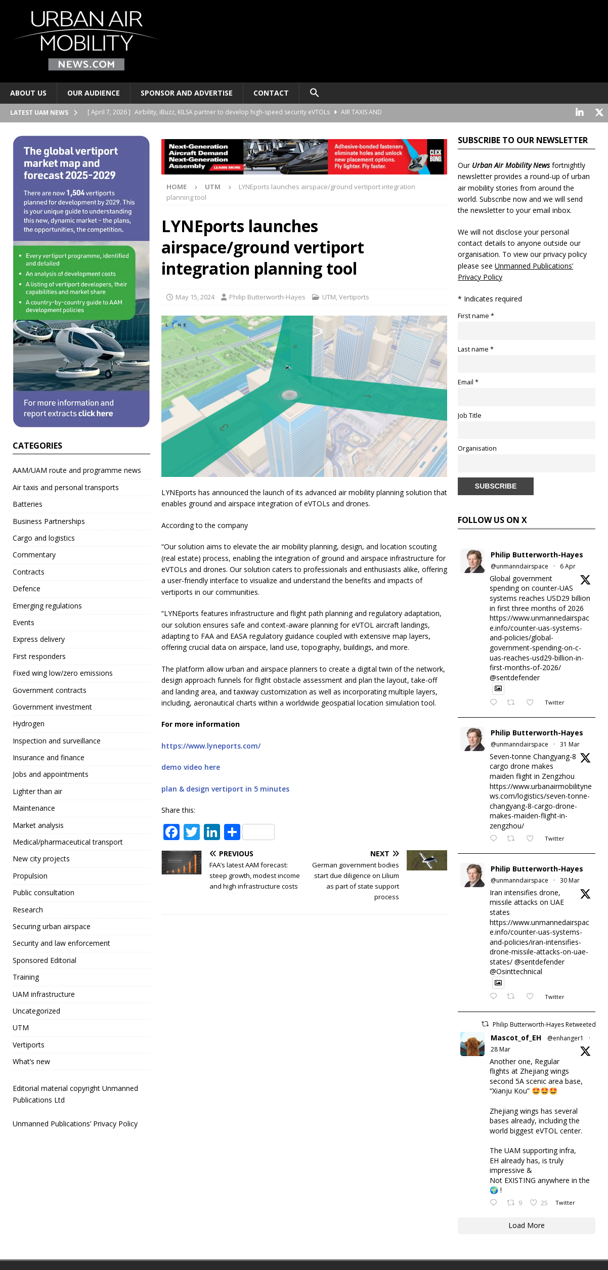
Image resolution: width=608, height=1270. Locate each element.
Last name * (476, 348)
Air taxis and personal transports (66, 486)
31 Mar (570, 743)
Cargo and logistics (44, 537)
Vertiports (354, 296)
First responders (39, 655)
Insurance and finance (48, 757)
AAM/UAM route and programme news (77, 469)
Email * (468, 381)
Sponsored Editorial (44, 959)
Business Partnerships (49, 520)
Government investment (52, 706)
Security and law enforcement (61, 942)
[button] (314, 93)
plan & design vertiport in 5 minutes (225, 788)
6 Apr (568, 565)
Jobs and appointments (51, 773)
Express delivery (39, 638)
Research (28, 908)
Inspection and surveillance (57, 740)
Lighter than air (37, 790)
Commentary (34, 554)
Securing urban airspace (52, 925)
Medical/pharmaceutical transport (68, 841)
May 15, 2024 (195, 296)
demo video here (190, 766)
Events (23, 621)
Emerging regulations (47, 604)
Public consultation (43, 892)
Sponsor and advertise (187, 93)
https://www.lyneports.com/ (210, 745)
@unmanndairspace (519, 565)
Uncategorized (36, 1010)
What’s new (31, 1061)
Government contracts (49, 689)
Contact (271, 93)
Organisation (477, 448)
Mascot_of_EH (516, 1036)
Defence (26, 588)
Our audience (93, 93)
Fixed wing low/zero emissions (63, 672)
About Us (28, 93)
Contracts (29, 571)
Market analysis (38, 824)
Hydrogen (29, 723)
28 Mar (500, 1048)
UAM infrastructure (44, 993)
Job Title (470, 414)
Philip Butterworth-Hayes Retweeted (544, 1023)
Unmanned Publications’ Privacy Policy (75, 1123)
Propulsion (30, 875)
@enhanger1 (565, 1037)
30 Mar (570, 879)
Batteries (27, 503)
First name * (476, 315)
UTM (329, 296)
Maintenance (34, 807)
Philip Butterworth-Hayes (267, 296)
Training (26, 976)
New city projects (41, 858)
